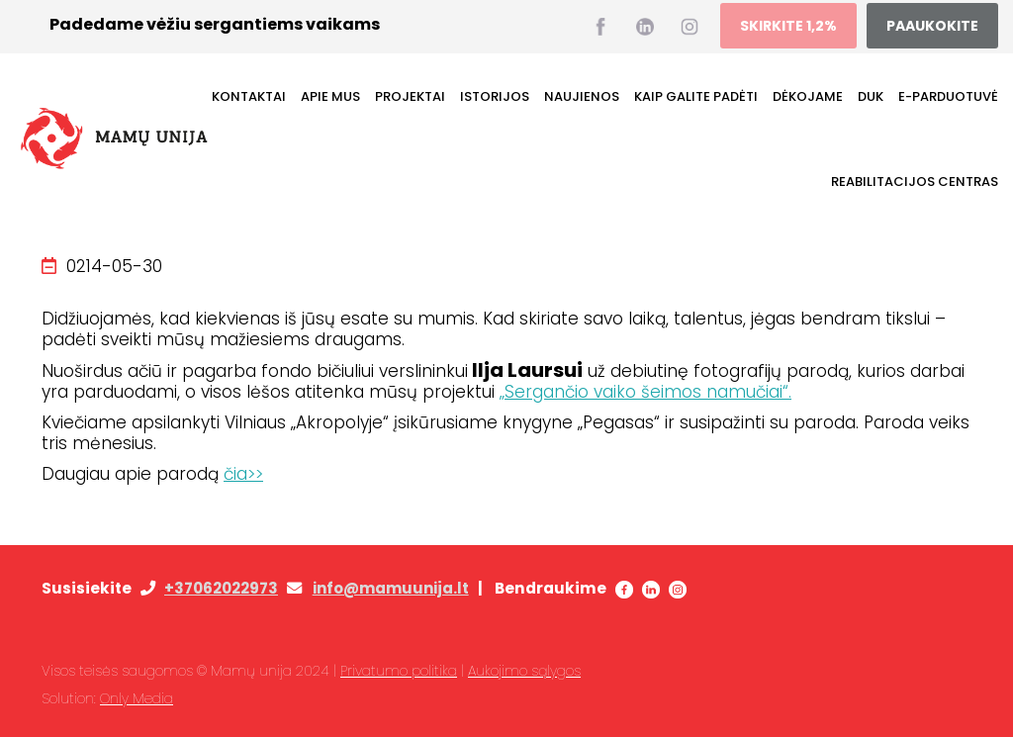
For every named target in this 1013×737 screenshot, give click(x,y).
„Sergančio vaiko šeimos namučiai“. (645, 392)
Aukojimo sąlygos (524, 671)
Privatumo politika (398, 671)
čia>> (243, 474)
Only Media (136, 698)
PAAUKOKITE (932, 26)
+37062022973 (221, 588)
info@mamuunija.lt (391, 588)
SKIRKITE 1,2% (788, 26)
